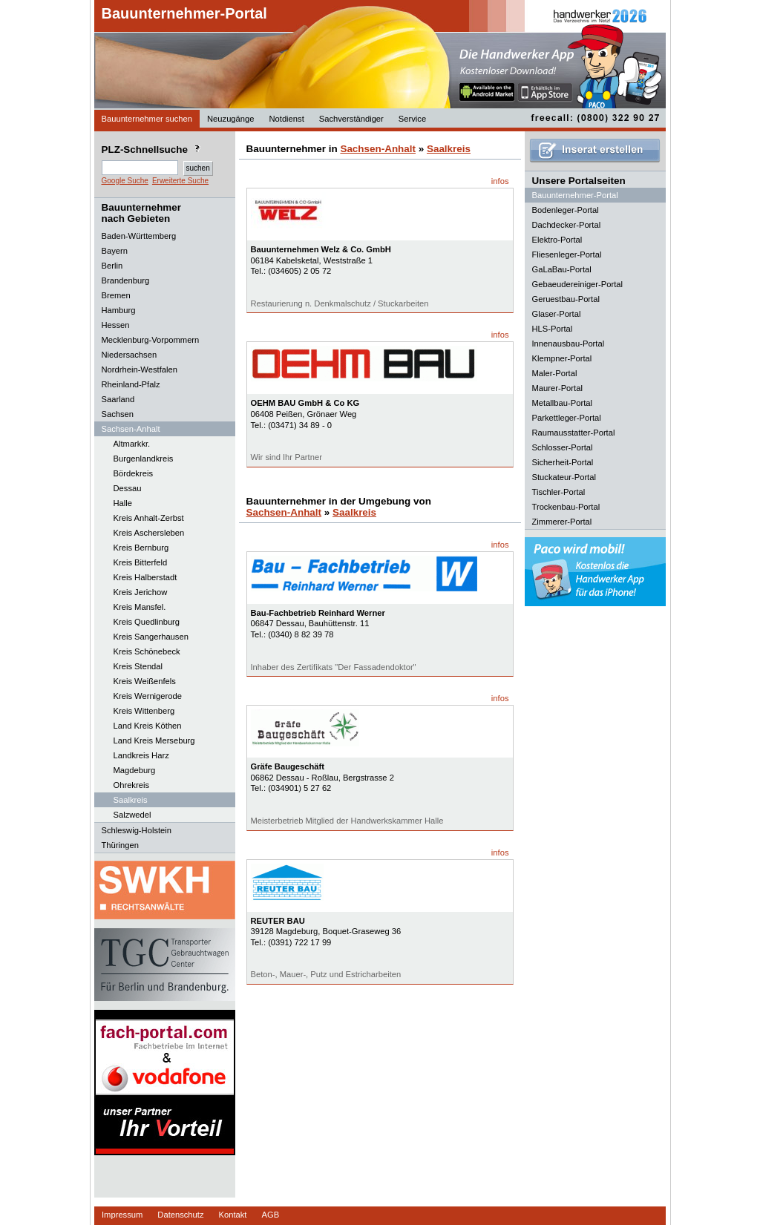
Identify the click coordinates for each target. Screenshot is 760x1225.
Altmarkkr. (132, 443)
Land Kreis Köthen (148, 725)
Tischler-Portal (559, 491)
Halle (123, 503)
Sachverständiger (351, 118)
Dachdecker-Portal (566, 224)
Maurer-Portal (557, 388)
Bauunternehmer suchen (147, 118)
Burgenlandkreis (144, 458)
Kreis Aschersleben (149, 532)
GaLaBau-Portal (562, 269)
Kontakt (233, 1214)
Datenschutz (180, 1214)
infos (500, 181)
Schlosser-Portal (562, 447)
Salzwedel (132, 814)
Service (412, 118)
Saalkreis (131, 799)
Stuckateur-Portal (564, 477)
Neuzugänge (230, 118)
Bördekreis (133, 473)
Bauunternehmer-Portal (184, 13)
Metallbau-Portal (562, 402)
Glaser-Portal (556, 313)
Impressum (122, 1214)
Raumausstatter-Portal (573, 432)
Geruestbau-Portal (566, 299)
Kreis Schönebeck (147, 651)
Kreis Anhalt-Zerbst (149, 517)
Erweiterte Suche (180, 181)
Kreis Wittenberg (144, 710)
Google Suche (125, 181)
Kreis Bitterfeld (141, 562)
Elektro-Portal (557, 239)
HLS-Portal (552, 328)
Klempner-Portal (562, 358)
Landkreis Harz (141, 755)
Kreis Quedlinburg (147, 621)
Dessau (128, 488)
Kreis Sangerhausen (151, 636)
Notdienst (286, 118)
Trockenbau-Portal (566, 506)
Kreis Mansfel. (140, 606)
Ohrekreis (132, 785)
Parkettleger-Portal (566, 417)
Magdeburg (135, 770)
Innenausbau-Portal (568, 343)
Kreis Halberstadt (145, 577)
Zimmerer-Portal (562, 521)
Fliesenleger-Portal (567, 254)
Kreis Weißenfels (145, 681)
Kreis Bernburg (141, 547)
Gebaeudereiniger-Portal (577, 284)
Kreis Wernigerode (148, 696)
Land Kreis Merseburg (154, 740)
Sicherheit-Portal (563, 462)
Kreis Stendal (138, 666)
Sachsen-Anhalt (378, 148)
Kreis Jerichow (141, 592)
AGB (270, 1214)
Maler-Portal (554, 373)
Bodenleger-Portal (565, 210)
